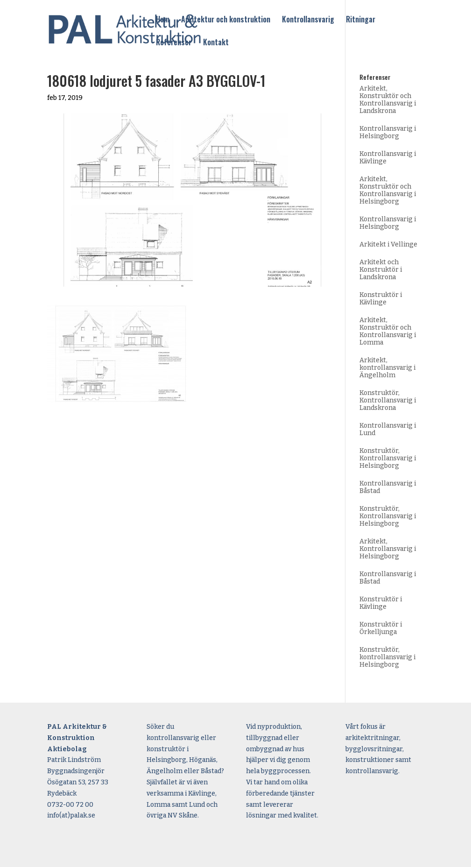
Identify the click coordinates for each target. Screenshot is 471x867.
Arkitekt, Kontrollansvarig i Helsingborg (387, 548)
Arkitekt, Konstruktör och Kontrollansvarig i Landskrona (387, 100)
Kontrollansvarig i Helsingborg (387, 132)
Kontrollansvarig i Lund (387, 429)
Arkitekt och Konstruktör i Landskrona (380, 269)
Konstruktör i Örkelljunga (380, 628)
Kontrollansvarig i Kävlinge (387, 157)
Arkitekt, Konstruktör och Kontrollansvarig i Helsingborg (387, 190)
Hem (162, 20)
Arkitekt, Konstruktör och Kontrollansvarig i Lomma (387, 331)
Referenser (173, 43)
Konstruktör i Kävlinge (380, 298)
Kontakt (216, 43)
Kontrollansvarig (308, 20)
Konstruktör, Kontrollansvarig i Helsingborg (387, 458)
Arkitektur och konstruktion (225, 20)
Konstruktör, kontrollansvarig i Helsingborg (387, 657)
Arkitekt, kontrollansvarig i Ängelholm (387, 367)
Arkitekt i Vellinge (388, 244)
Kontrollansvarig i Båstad (387, 487)
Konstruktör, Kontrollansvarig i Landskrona (387, 400)
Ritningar (360, 20)
